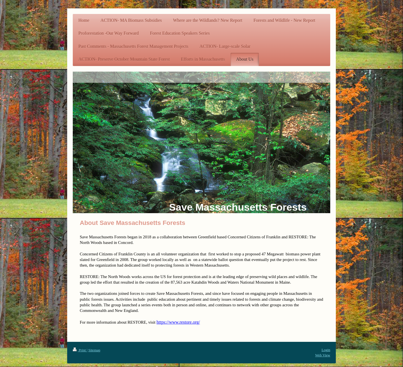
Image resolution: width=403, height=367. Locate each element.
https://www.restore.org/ (178, 322)
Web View (322, 355)
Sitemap (94, 350)
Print (80, 350)
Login (326, 350)
